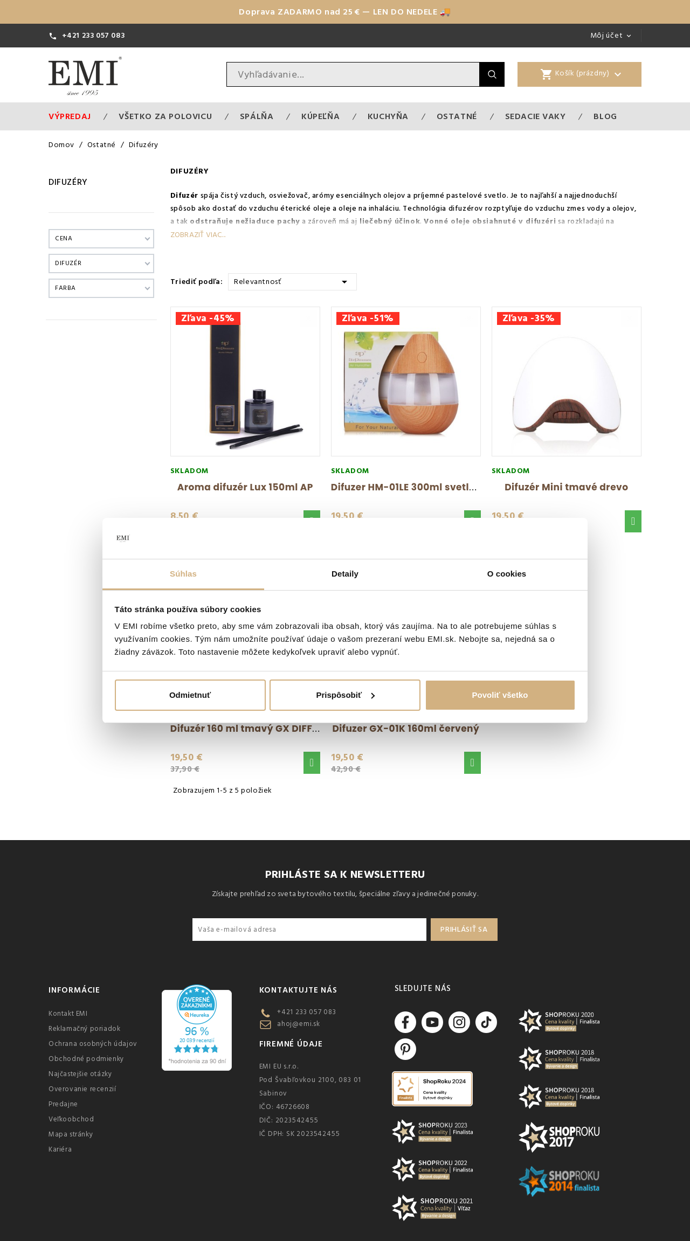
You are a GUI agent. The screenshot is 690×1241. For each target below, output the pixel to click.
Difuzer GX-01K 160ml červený (405, 728)
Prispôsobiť (345, 694)
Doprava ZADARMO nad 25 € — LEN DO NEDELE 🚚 (345, 12)
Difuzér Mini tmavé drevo (566, 487)
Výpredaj (70, 116)
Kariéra (60, 1149)
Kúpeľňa (320, 116)
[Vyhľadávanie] (353, 74)
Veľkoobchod (71, 1119)
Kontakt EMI (68, 1013)
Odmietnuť (190, 694)
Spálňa (257, 116)
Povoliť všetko (500, 694)
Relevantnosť (292, 281)
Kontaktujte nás (298, 990)
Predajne (63, 1104)
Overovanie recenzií (82, 1089)
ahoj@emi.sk (298, 1024)
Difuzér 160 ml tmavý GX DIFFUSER (253, 728)
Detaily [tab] (345, 573)
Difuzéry (68, 182)
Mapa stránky (71, 1134)
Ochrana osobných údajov (93, 1044)
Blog (605, 116)
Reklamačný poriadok (84, 1029)
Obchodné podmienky (86, 1059)
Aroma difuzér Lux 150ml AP (245, 487)
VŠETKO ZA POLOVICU (165, 116)
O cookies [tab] (507, 573)
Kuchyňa (388, 116)
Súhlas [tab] (183, 573)
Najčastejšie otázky (80, 1074)
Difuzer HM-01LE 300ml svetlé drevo (418, 487)
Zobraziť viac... (197, 235)
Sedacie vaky (535, 116)
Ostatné (457, 116)
